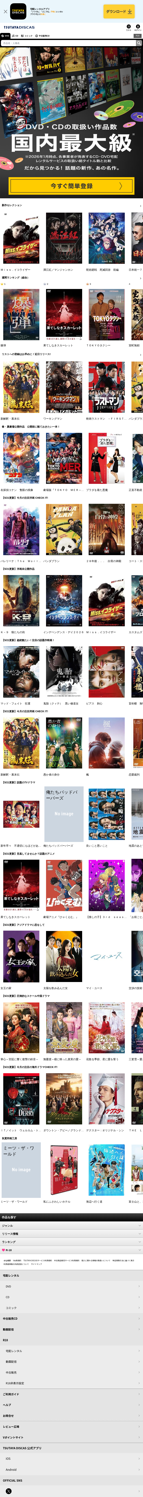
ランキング (71, 1242)
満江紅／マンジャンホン (58, 269)
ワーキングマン (52, 418)
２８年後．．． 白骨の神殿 (103, 561)
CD (16, 36)
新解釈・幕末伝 (10, 418)
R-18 (71, 1250)
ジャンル (71, 1226)
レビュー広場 (11, 1426)
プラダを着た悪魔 (97, 490)
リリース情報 (71, 1234)
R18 (137, 36)
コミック (28, 36)
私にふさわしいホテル (56, 1201)
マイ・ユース (94, 988)
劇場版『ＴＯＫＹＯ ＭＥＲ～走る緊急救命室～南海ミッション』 (84, 490)
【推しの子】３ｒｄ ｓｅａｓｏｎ (107, 917)
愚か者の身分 (51, 774)
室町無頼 (134, 345)
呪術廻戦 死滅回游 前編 (102, 269)
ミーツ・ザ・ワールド (14, 1201)
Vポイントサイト (13, 1437)
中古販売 (11, 1372)
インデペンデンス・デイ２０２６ (63, 632)
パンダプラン (51, 561)
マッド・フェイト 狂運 (15, 703)
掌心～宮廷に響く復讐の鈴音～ (19, 1059)
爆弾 (3, 345)
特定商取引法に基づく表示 (123, 1260)
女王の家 (6, 988)
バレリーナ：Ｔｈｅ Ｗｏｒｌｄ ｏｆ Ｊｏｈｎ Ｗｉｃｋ (38, 561)
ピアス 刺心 (94, 703)
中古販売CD (44, 36)
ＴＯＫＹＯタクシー (98, 345)
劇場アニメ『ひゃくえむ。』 (61, 917)
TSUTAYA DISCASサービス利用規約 (37, 1260)
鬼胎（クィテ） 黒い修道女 (61, 703)
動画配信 (8, 1329)
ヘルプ (7, 1405)
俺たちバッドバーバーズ (58, 845)
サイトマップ (36, 1264)
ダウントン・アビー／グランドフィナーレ (69, 1130)
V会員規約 (17, 1260)
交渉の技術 (135, 988)
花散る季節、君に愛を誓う (102, 1059)
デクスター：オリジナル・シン (105, 1130)
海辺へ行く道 (94, 1201)
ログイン (138, 30)
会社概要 (7, 1260)
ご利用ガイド (11, 1394)
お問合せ (8, 1416)
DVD (7, 36)
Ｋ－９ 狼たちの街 (13, 632)
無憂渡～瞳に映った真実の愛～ (62, 1059)
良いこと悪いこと (97, 845)
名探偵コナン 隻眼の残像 (17, 490)
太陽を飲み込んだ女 (55, 988)
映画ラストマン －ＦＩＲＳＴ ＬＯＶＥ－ (113, 418)
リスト (128, 30)
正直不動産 (135, 490)
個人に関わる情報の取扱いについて (96, 1260)
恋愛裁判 (134, 774)
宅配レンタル (14, 1351)
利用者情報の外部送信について (16, 1264)
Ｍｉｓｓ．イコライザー (15, 269)
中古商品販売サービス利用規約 (66, 1260)
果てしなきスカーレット (58, 345)
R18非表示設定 (15, 1383)
